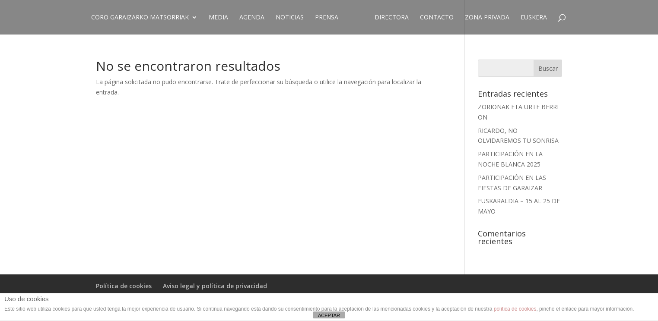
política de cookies (515, 309)
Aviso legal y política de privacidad (215, 286)
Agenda (251, 17)
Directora (392, 17)
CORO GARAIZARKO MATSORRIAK (140, 17)
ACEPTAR (329, 315)
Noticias (290, 17)
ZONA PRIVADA (487, 17)
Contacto (437, 17)
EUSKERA (534, 17)
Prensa (326, 17)
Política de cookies (124, 286)
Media (218, 17)
